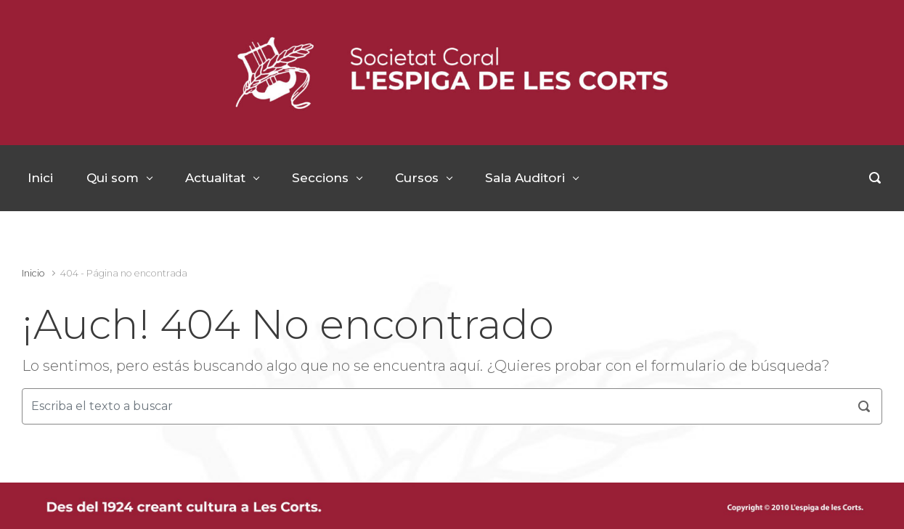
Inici (40, 178)
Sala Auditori (525, 178)
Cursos (417, 178)
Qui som (112, 178)
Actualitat (215, 178)
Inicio (33, 273)
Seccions (320, 178)
